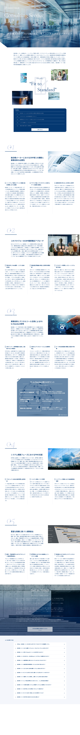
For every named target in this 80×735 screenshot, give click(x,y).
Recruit (62, 2)
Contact (69, 2)
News (55, 2)
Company (48, 2)
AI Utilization (39, 2)
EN (77, 2)
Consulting (30, 2)
